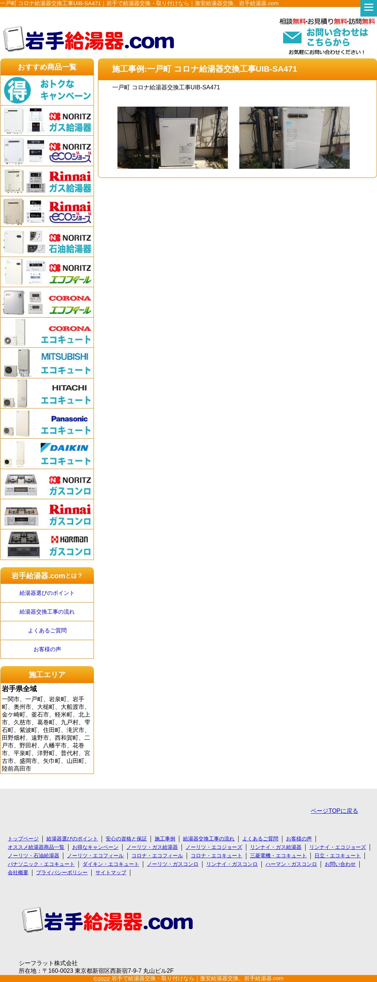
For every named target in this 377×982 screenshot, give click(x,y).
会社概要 (18, 872)
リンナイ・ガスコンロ (232, 864)
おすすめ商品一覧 (47, 67)
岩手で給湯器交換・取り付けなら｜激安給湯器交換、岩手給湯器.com (198, 978)
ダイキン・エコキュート (110, 864)
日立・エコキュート (337, 855)
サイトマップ (110, 872)
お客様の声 (47, 649)
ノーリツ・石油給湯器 (33, 855)
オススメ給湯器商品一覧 (36, 847)
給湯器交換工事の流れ (47, 611)
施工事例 (165, 839)
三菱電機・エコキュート (278, 855)
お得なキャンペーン (95, 847)
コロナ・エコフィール (157, 855)
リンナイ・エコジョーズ (337, 847)
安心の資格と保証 (126, 839)
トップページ (23, 839)
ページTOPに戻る (334, 811)
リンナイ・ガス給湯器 (276, 847)
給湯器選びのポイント (47, 593)
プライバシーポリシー (62, 872)
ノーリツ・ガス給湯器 (152, 847)
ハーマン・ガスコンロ (291, 864)
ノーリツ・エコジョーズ (214, 847)
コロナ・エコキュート (216, 855)
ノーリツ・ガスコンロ (172, 864)
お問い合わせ (340, 864)
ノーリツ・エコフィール (95, 855)
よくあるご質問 (47, 630)
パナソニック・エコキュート (41, 864)
